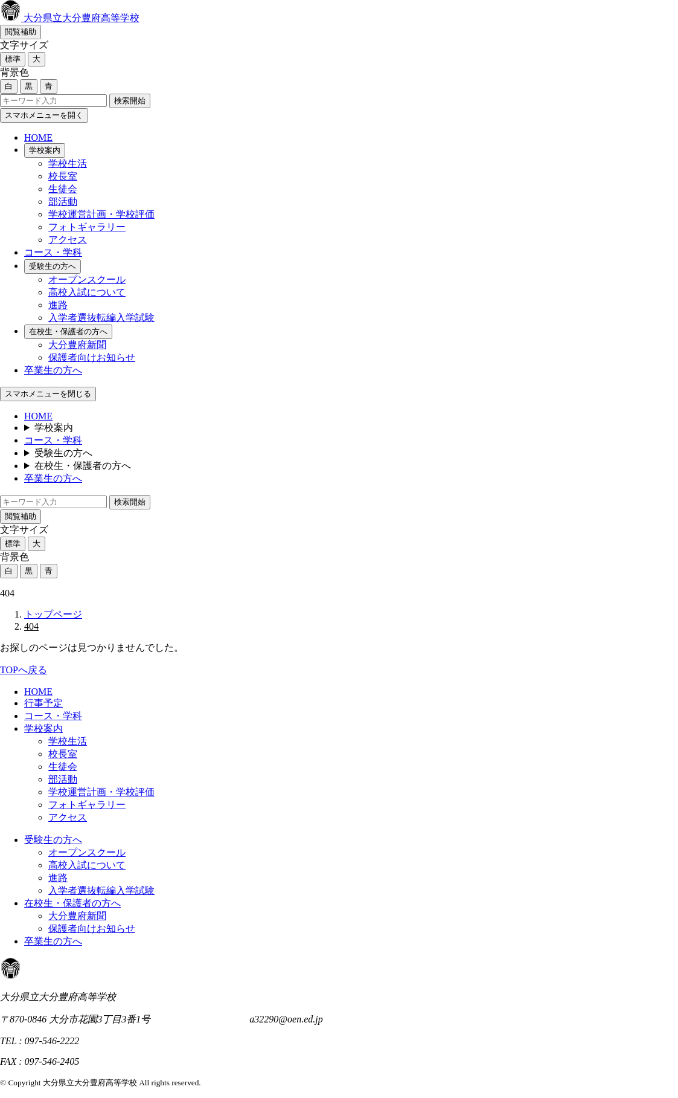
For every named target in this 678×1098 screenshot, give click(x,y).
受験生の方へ (52, 266)
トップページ (53, 614)
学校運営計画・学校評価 (101, 214)
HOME (38, 137)
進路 (58, 305)
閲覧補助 (20, 31)
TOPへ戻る (23, 670)
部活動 (62, 201)
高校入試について (87, 292)
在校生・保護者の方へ (68, 331)
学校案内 (44, 150)
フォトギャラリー (87, 227)
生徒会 (62, 189)
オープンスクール (87, 279)
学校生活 (67, 163)
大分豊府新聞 (77, 345)
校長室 (62, 176)
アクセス (67, 239)
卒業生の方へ (53, 370)
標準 (13, 58)
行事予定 (43, 703)
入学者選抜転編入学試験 (101, 317)
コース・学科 (53, 252)
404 (31, 626)
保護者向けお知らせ (91, 357)
